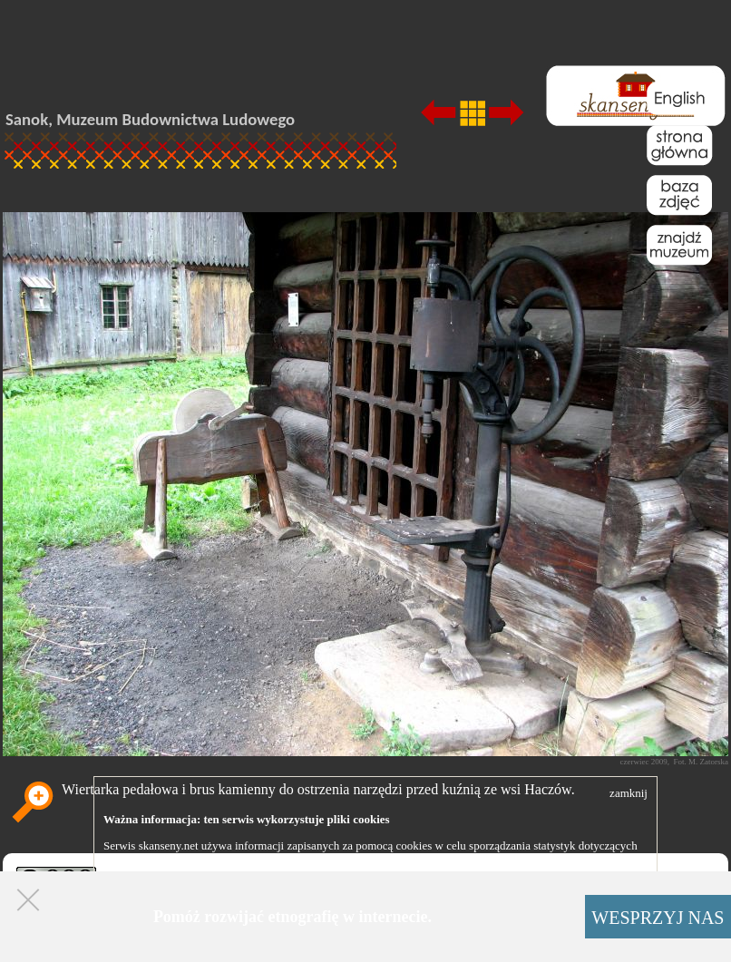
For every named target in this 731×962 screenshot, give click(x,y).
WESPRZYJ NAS (657, 918)
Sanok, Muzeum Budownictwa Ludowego (150, 119)
